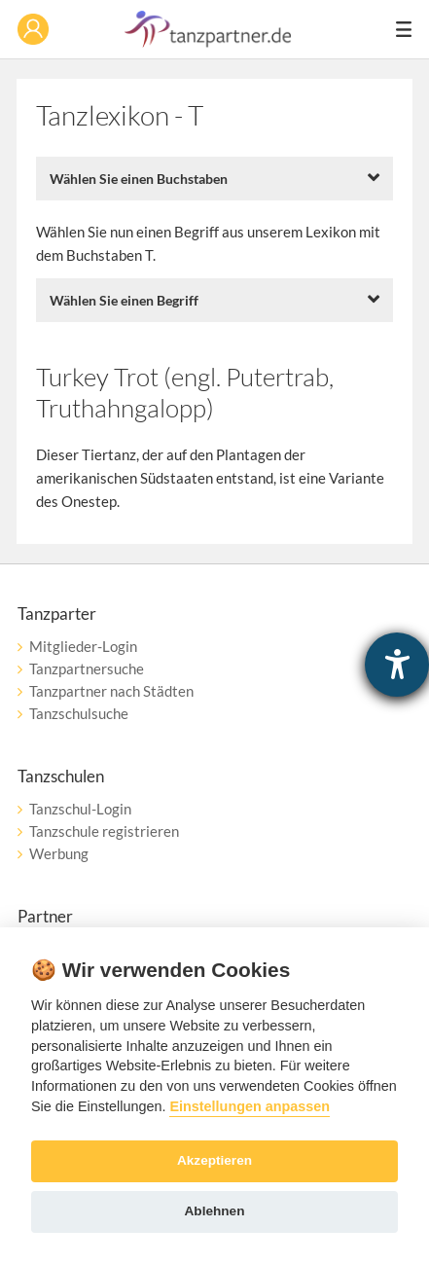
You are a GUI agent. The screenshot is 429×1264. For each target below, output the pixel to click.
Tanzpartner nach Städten (111, 691)
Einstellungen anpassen (249, 1106)
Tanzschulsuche (78, 713)
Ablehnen (215, 1211)
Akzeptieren (214, 1160)
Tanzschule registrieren (104, 831)
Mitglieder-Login (83, 646)
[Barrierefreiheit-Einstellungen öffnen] (397, 664)
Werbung (59, 853)
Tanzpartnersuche (86, 668)
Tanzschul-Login (80, 808)
